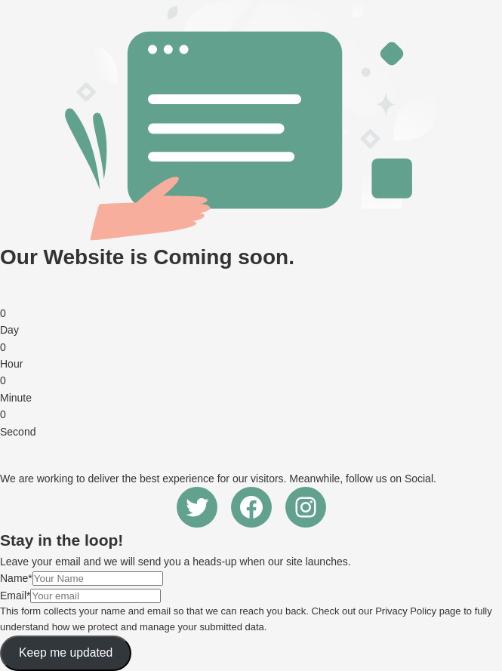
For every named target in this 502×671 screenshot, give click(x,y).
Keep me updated (65, 652)
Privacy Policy (405, 611)
